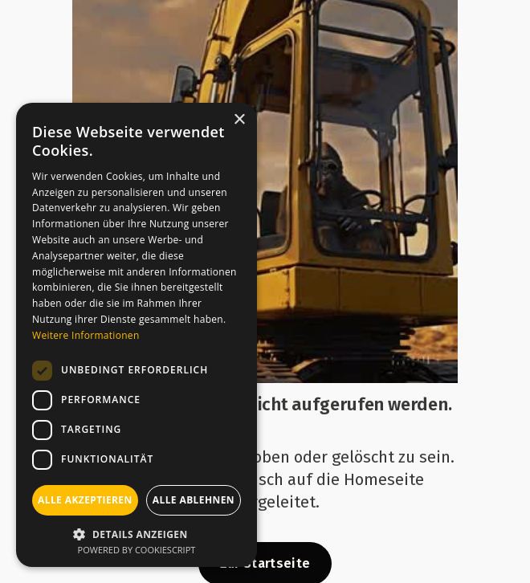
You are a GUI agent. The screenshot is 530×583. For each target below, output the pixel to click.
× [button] (239, 120)
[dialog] (136, 335)
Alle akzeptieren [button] (85, 500)
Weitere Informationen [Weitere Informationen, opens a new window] (86, 335)
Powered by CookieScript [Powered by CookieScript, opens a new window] (137, 550)
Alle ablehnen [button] (193, 500)
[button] (136, 533)
